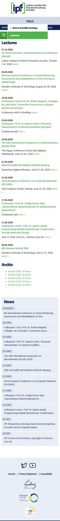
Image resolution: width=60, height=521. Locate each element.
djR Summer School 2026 (15, 248)
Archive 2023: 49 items (19, 281)
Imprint (11, 474)
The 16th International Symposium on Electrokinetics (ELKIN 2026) (22, 358)
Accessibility (46, 474)
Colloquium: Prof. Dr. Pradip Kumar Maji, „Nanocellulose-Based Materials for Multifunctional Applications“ (29, 206)
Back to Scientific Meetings (24, 28)
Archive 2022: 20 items (19, 285)
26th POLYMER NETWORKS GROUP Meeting (25, 165)
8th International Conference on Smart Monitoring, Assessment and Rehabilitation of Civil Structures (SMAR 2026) (28, 78)
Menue (3, 35)
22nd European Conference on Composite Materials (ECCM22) (30, 383)
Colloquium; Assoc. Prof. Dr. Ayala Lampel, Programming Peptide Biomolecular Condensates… (29, 411)
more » (15, 64)
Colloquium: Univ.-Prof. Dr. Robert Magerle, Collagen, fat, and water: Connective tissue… (26, 329)
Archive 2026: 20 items (19, 271)
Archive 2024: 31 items (19, 278)
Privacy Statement (28, 474)
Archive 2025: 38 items (19, 274)
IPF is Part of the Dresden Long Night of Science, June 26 (28, 440)
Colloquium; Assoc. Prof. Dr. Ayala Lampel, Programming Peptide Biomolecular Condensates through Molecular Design (28, 229)
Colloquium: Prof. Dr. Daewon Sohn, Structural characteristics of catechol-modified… (27, 343)
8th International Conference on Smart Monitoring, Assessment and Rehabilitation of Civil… (29, 315)
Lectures (14, 35)
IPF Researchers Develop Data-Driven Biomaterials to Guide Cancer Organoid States (29, 426)
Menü (30, 21)
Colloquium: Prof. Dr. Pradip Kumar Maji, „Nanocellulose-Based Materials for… (24, 397)
